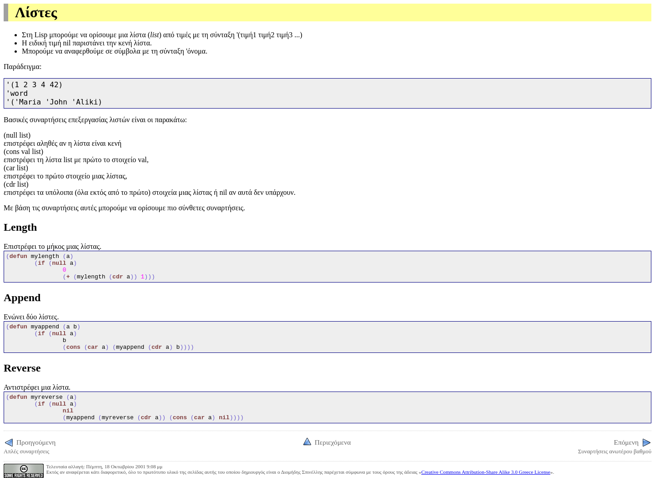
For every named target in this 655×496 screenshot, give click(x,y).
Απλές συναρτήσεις (29, 462)
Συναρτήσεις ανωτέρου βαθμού (614, 462)
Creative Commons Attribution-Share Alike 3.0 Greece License (485, 488)
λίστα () (145, 35)
